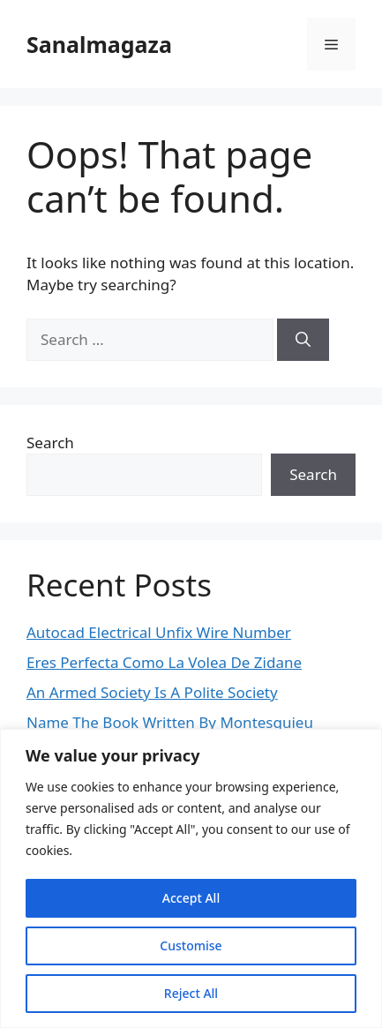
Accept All (191, 897)
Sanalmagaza (99, 44)
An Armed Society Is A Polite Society (152, 692)
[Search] (303, 340)
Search (50, 442)
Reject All (191, 993)
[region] (191, 878)
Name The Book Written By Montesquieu (169, 722)
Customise (190, 945)
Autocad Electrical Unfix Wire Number (158, 632)
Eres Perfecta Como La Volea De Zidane (164, 662)
